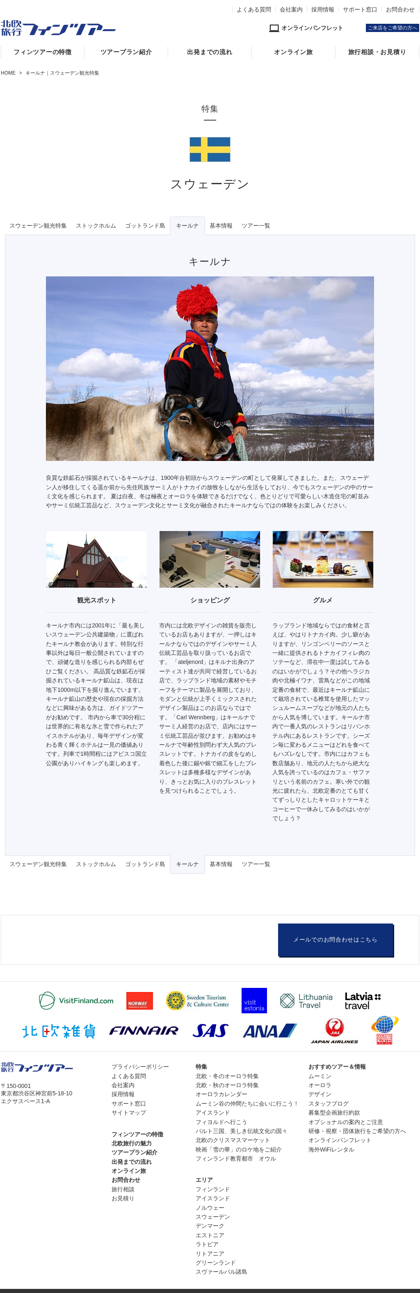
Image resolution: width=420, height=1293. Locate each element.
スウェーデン (213, 1216)
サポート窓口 (360, 9)
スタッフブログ (328, 1103)
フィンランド (213, 1189)
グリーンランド (216, 1262)
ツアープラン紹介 (126, 52)
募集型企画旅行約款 (334, 1112)
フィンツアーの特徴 (43, 52)
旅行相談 (123, 1189)
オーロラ (319, 1085)
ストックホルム (96, 225)
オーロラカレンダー (221, 1094)
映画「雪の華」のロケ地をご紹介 (239, 1149)
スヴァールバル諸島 (221, 1271)
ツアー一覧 (256, 225)
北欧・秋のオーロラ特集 (227, 1085)
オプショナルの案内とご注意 (345, 1122)
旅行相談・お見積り (377, 52)
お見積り (123, 1198)
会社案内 (291, 9)
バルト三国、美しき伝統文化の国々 (242, 1131)
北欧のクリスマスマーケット (233, 1140)
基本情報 (221, 225)
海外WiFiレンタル (331, 1149)
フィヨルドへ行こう (221, 1122)
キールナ (187, 225)
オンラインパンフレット (340, 1140)
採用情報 (322, 9)
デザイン (319, 1094)
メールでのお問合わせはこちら (335, 940)
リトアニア (210, 1253)
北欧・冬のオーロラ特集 (227, 1076)
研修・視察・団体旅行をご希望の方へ (357, 1131)
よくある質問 (254, 9)
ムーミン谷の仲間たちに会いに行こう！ (247, 1103)
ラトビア (207, 1244)
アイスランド (213, 1112)
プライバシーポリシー (140, 1066)
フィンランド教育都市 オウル (236, 1158)
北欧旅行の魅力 (132, 1143)
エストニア (210, 1235)
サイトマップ (129, 1112)
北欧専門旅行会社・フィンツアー (58, 28)
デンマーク (210, 1225)
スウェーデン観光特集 (38, 225)
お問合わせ (400, 9)
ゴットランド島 (145, 225)
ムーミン (319, 1076)
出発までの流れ (209, 52)
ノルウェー (210, 1207)
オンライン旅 (293, 52)
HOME (8, 73)
